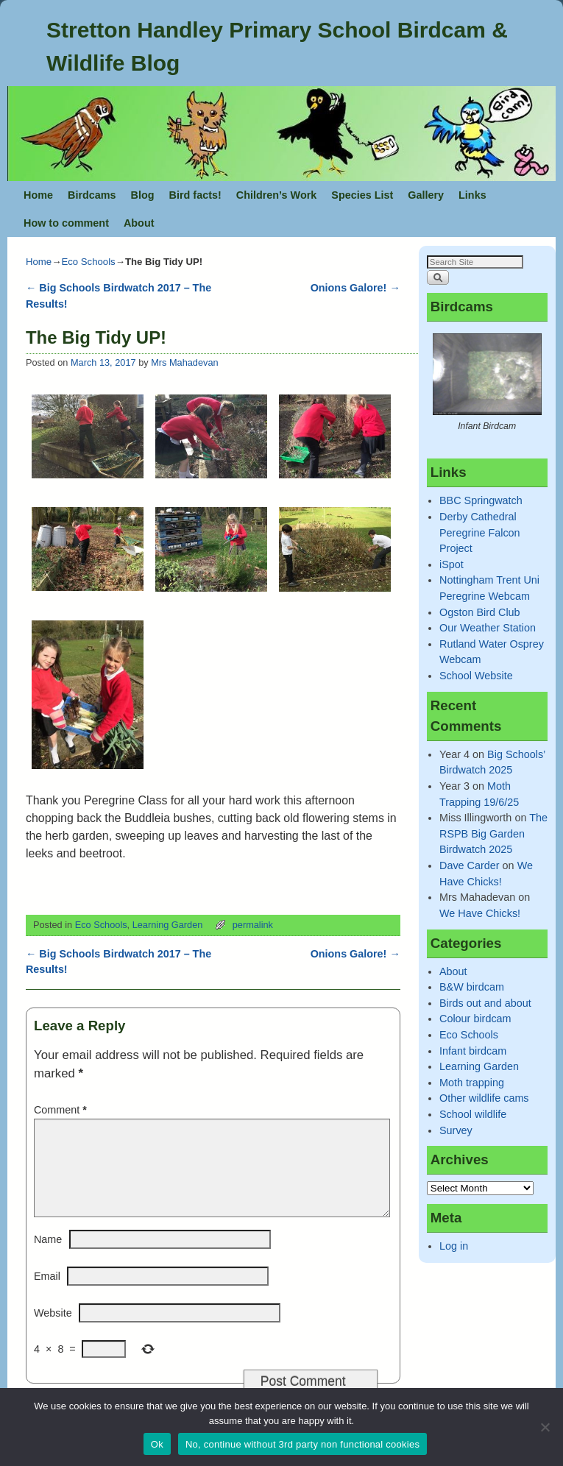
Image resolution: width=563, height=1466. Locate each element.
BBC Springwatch (481, 500)
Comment (62, 1110)
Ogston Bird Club (479, 612)
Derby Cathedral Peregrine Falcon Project (479, 532)
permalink (253, 924)
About (139, 223)
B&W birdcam (471, 987)
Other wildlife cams (484, 1098)
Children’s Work (276, 195)
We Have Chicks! (479, 913)
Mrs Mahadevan (184, 362)
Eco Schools (88, 261)
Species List (362, 195)
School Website (476, 675)
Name (48, 1257)
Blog (143, 195)
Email (47, 1294)
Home (38, 195)
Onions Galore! (355, 288)
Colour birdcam (475, 1018)
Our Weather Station (487, 628)
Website (53, 1330)
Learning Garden (167, 924)
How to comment (66, 223)
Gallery (426, 195)
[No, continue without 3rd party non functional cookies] (544, 1427)
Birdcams (92, 195)
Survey (455, 1130)
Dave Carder (469, 865)
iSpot (451, 564)
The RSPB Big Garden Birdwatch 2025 (493, 833)
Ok (157, 1444)
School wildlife (472, 1114)
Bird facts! (195, 195)
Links (472, 195)
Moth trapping (471, 1082)
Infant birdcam (472, 1051)
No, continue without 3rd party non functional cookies (302, 1444)
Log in (453, 1246)
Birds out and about (485, 1003)
